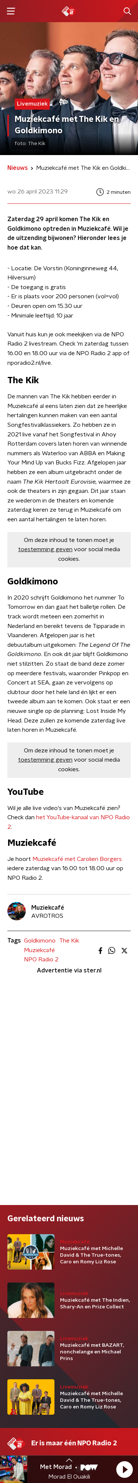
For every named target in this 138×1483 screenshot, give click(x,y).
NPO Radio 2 (41, 959)
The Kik (69, 941)
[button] (124, 1469)
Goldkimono (40, 941)
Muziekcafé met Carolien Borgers (77, 859)
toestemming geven (45, 549)
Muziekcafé (39, 950)
